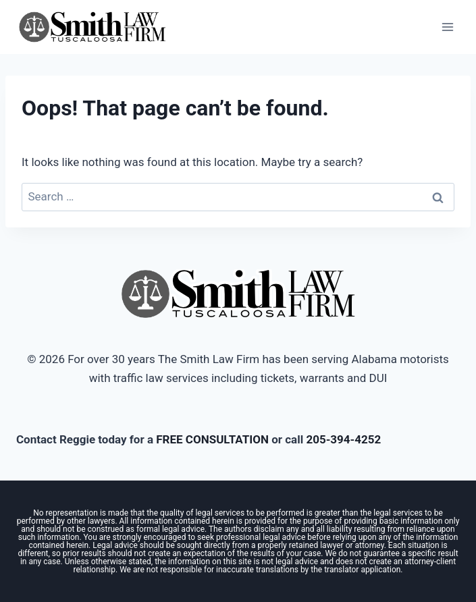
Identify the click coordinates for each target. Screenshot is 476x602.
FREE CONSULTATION (212, 439)
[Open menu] (447, 26)
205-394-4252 (343, 439)
